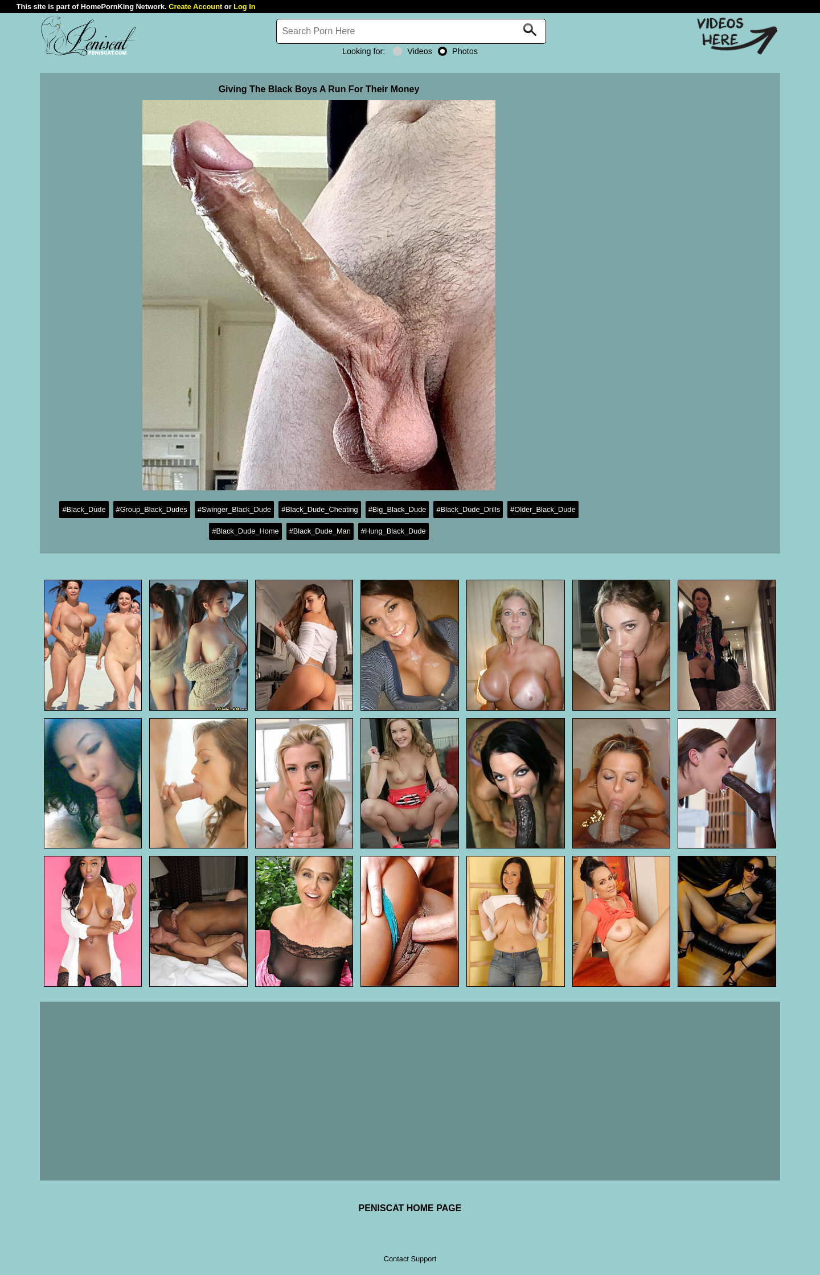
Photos (458, 51)
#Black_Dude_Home (245, 531)
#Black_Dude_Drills (468, 509)
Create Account (195, 6)
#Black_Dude (83, 509)
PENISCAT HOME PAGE (410, 1208)
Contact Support (410, 1258)
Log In (244, 6)
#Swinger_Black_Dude (234, 509)
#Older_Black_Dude (543, 509)
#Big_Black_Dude (397, 509)
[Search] (411, 31)
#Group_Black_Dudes (151, 509)
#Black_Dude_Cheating (319, 509)
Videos (412, 51)
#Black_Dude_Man (320, 531)
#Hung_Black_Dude (393, 531)
